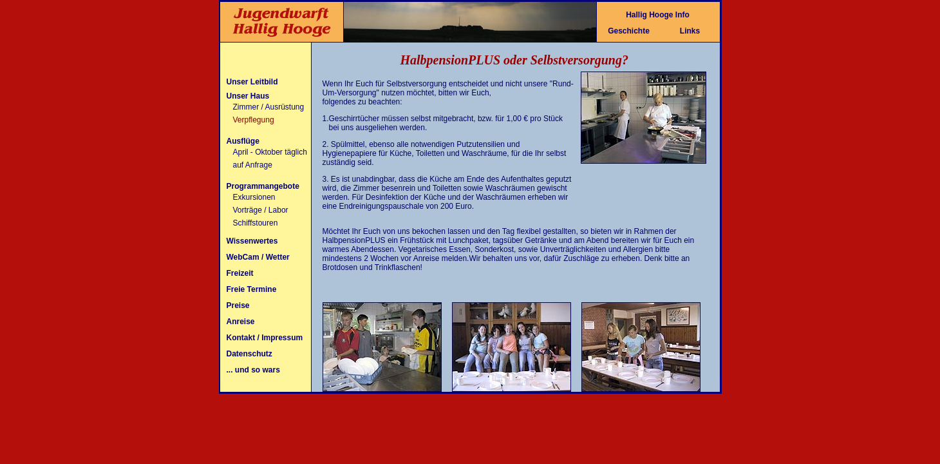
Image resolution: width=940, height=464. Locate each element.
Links (690, 30)
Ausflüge (243, 141)
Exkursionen (254, 197)
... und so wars (253, 369)
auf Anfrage (252, 164)
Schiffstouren (255, 222)
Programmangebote (263, 186)
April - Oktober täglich (270, 152)
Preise (238, 305)
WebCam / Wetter (258, 257)
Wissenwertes (252, 241)
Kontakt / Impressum (265, 337)
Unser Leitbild (252, 81)
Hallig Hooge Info (658, 14)
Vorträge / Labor (260, 210)
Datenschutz (249, 353)
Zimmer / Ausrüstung (269, 106)
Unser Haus (248, 96)
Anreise (241, 321)
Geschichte (629, 30)
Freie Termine (252, 289)
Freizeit (240, 273)
